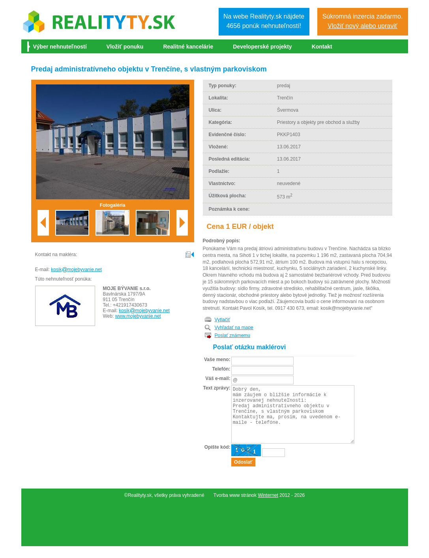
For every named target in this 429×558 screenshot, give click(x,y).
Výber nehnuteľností (60, 46)
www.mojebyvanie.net (138, 316)
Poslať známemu (233, 335)
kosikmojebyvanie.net (76, 269)
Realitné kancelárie (188, 46)
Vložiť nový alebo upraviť (362, 25)
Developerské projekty (262, 46)
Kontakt (322, 46)
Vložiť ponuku (125, 46)
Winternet (268, 507)
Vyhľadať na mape (234, 327)
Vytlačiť (222, 319)
